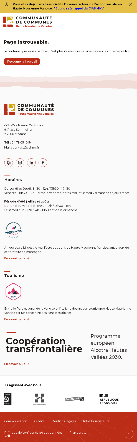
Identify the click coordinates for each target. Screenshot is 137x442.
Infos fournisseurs (96, 421)
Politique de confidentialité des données (33, 432)
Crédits (39, 421)
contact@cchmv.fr (26, 147)
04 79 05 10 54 (22, 142)
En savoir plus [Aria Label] (16, 364)
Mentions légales (64, 421)
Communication (15, 421)
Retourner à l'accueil (22, 61)
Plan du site (78, 432)
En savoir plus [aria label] (16, 258)
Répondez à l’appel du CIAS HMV (78, 8)
